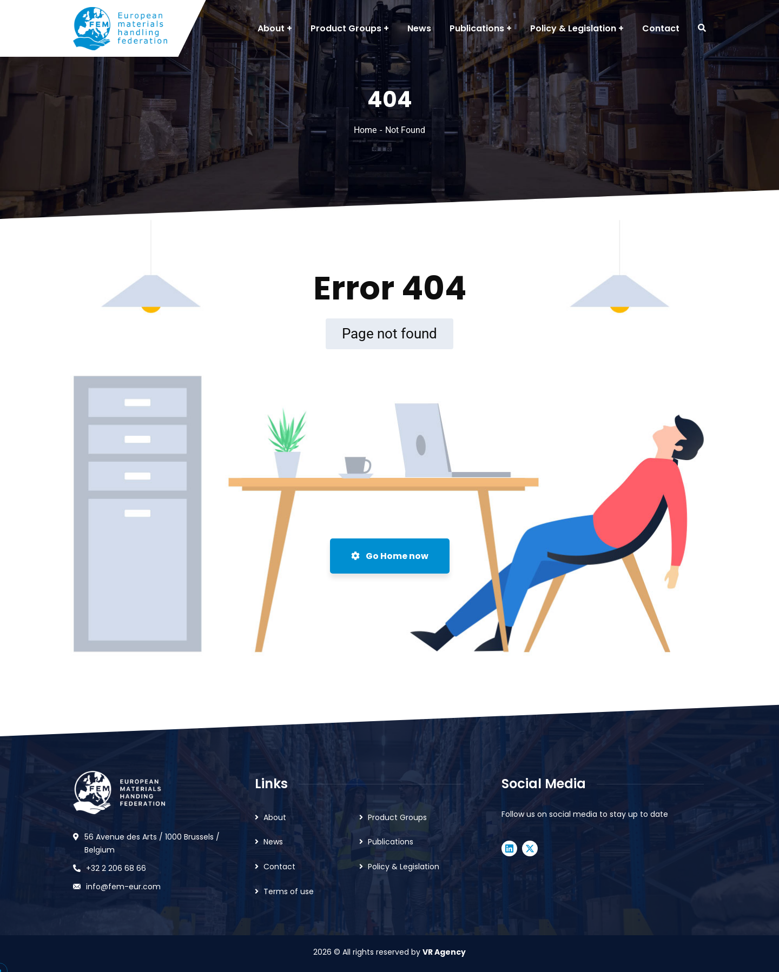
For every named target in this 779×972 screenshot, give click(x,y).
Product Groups (397, 817)
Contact (279, 866)
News (273, 841)
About (274, 817)
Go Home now (389, 556)
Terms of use (288, 891)
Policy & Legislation (403, 866)
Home (365, 130)
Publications (390, 841)
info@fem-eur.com (123, 886)
